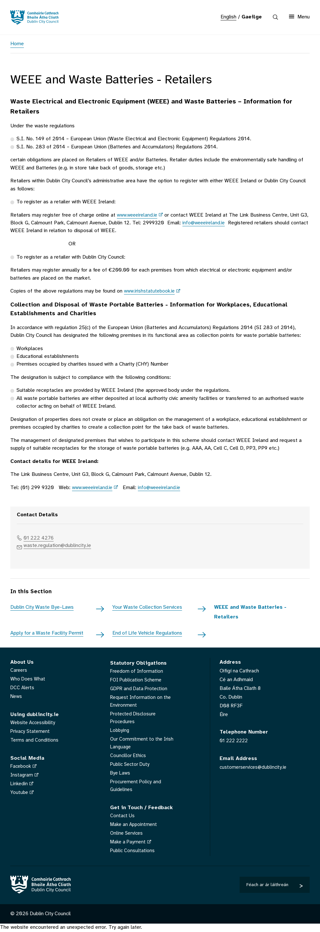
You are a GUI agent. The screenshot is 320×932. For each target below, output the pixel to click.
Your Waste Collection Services (147, 608)
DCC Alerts (22, 689)
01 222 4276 (41, 538)
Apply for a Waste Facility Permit (46, 634)
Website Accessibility (34, 724)
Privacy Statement (30, 732)
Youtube (19, 794)
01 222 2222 (235, 742)
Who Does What (28, 680)
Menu (299, 17)
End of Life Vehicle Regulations (147, 634)
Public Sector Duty (131, 765)
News (16, 698)
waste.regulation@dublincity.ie (62, 546)
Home (17, 44)
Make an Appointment (134, 826)
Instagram (22, 776)
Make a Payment (128, 843)
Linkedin (19, 785)
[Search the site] (275, 17)
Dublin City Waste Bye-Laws (42, 608)
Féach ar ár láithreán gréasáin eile (267, 888)
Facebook (21, 767)
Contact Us (122, 817)
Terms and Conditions (34, 741)
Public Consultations (133, 852)
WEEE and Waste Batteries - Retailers (250, 613)
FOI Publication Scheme (137, 681)
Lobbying (120, 731)
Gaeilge (252, 17)
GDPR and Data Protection (140, 690)
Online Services (127, 834)
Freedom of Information (137, 672)
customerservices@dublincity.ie (255, 768)
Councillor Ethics (128, 757)
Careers (19, 671)
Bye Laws (121, 774)
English (228, 17)
